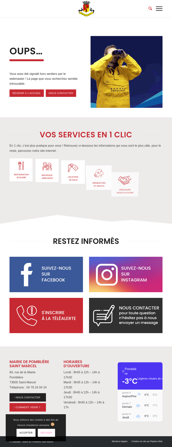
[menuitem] (148, 8)
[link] (86, 8)
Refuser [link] (46, 432)
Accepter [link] (25, 432)
